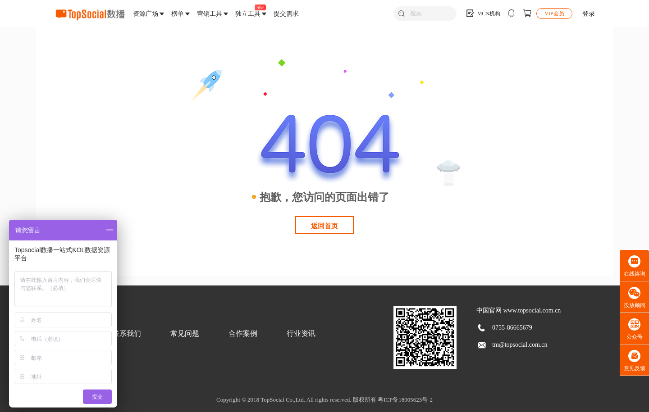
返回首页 (324, 226)
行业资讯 (301, 333)
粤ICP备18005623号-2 (405, 399)
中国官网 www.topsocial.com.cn (518, 310)
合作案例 (243, 333)
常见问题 (184, 333)
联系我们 (126, 333)
